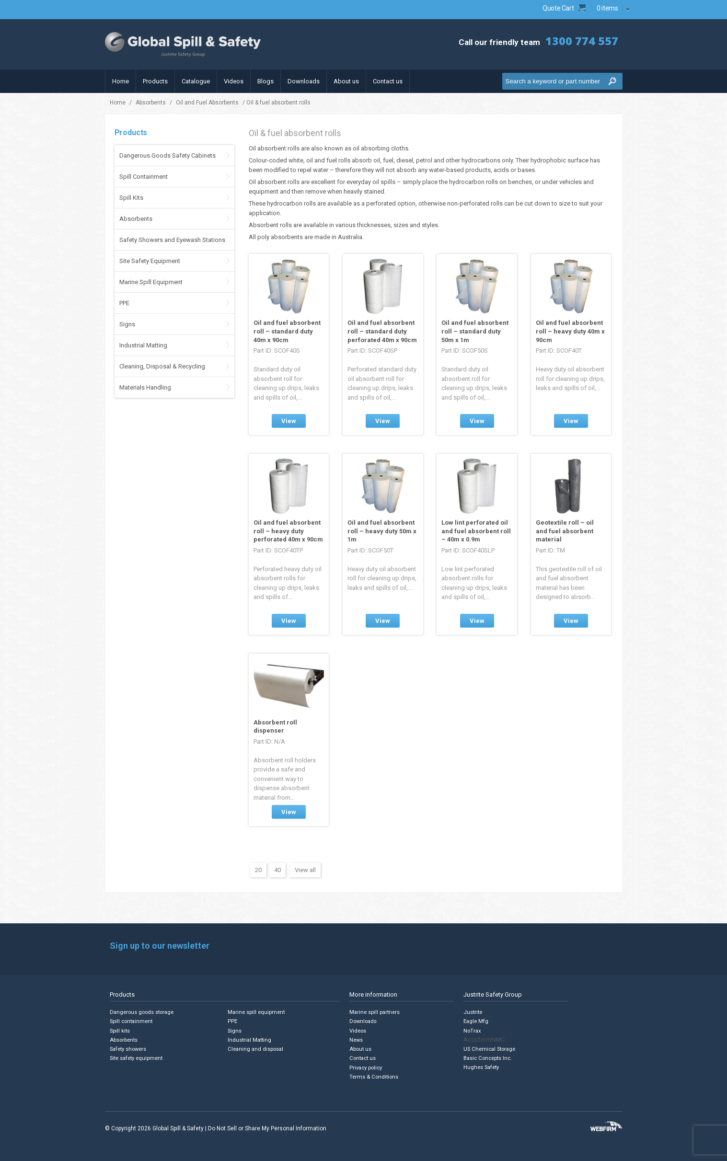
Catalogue (196, 81)
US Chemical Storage (490, 1049)
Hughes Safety (481, 1067)
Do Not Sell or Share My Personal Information (267, 1127)
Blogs (265, 81)
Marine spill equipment (257, 1012)
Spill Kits (131, 197)
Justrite (473, 1012)
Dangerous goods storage (143, 1012)
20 (258, 870)
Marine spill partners (375, 1012)
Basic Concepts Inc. (488, 1058)
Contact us (388, 81)
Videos (233, 81)
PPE (124, 303)
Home (120, 81)
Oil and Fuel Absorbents (207, 102)
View (288, 421)
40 (277, 870)
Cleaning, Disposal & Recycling (162, 366)
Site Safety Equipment (149, 260)
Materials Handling (145, 387)
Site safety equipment (137, 1058)
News (356, 1039)
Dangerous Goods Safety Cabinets (167, 155)
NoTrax (472, 1030)
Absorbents (151, 102)
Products (155, 81)
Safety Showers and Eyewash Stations (172, 239)
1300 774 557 (581, 40)
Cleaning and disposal (256, 1049)
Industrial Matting (143, 345)
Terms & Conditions (374, 1076)
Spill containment (132, 1021)
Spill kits (120, 1030)
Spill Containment (143, 176)
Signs (127, 324)
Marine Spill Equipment (151, 282)
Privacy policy (366, 1067)
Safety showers (129, 1049)
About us (346, 81)
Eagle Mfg (476, 1021)
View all (305, 870)
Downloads (304, 81)
